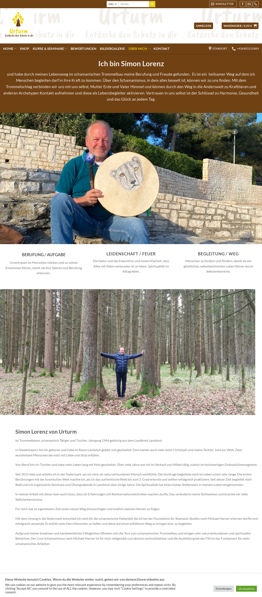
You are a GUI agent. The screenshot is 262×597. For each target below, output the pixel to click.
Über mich (139, 49)
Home (9, 49)
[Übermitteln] (152, 4)
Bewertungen (83, 48)
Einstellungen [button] (224, 588)
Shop (24, 48)
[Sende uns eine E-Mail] (249, 4)
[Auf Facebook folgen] (243, 4)
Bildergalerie (112, 48)
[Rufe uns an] (256, 4)
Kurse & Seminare (50, 49)
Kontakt (162, 48)
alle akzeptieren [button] (246, 588)
